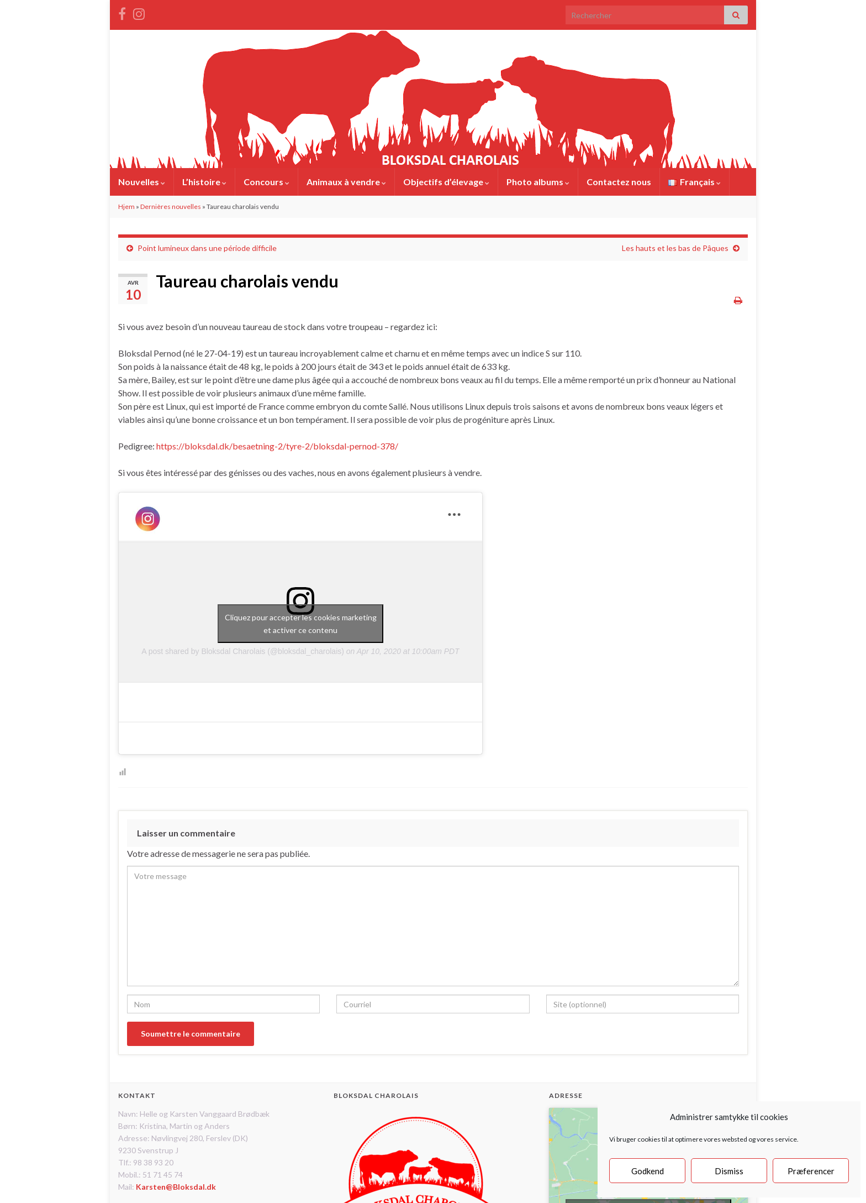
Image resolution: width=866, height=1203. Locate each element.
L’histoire (204, 181)
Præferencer (811, 1171)
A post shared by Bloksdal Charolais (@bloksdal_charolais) (242, 651)
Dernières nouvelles (170, 206)
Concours (266, 181)
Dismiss (729, 1171)
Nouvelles (141, 181)
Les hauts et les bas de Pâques (675, 248)
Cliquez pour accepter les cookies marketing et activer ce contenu (301, 624)
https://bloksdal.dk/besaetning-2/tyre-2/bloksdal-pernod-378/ (277, 446)
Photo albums (537, 181)
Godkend (647, 1171)
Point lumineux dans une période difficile (207, 248)
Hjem (126, 206)
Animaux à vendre (346, 181)
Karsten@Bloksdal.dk (176, 1186)
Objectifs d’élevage (446, 181)
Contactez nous (619, 181)
